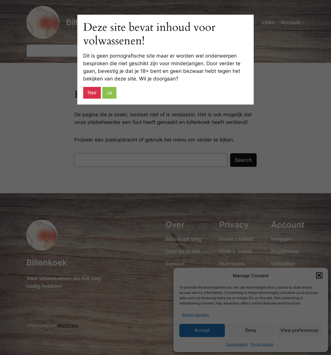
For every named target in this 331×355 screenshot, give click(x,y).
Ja (109, 92)
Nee (92, 92)
